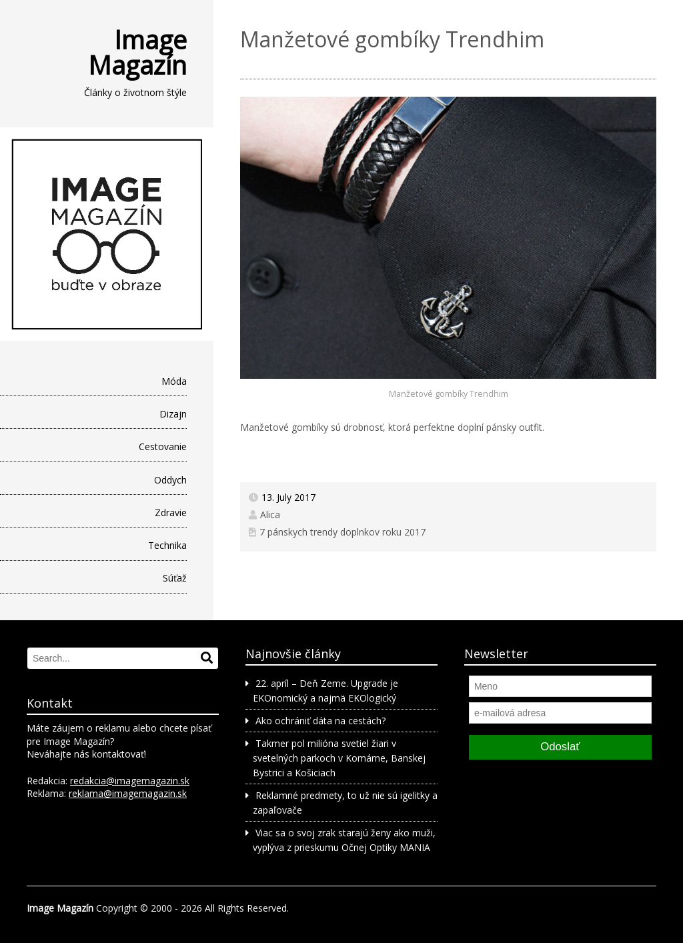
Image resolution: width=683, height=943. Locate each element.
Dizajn (173, 413)
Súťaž (175, 578)
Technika (167, 545)
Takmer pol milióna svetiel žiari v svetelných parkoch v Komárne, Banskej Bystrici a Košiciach (339, 758)
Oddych (170, 480)
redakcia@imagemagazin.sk (129, 780)
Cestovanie (163, 446)
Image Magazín (137, 52)
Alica (270, 514)
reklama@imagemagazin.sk (128, 793)
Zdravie (171, 512)
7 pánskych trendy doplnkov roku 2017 (342, 532)
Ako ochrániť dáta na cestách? (320, 720)
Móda (174, 381)
